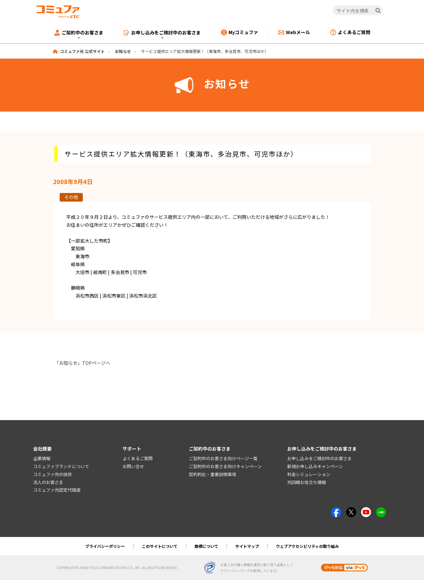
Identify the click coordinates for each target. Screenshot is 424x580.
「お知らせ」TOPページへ (82, 363)
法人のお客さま (48, 482)
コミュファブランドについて (61, 466)
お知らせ (123, 51)
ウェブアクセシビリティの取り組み (307, 546)
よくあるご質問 (138, 458)
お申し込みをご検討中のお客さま (319, 458)
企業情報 (41, 458)
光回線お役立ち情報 (306, 482)
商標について (206, 546)
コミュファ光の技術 (52, 474)
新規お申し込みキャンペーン (315, 466)
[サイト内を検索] (358, 11)
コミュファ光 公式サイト (82, 51)
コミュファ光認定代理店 (56, 490)
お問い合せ (133, 466)
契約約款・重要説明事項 (212, 474)
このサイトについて (160, 546)
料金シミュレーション (308, 474)
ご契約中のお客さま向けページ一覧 (223, 458)
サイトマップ (247, 546)
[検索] (378, 11)
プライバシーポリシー (105, 546)
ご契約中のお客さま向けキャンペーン (225, 466)
